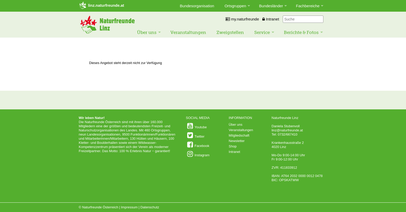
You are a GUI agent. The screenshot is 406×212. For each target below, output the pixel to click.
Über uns (146, 32)
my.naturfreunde (242, 19)
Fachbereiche (308, 6)
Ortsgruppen (235, 6)
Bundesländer (271, 6)
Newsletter (236, 141)
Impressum (129, 207)
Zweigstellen (230, 32)
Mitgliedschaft (239, 135)
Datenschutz (149, 207)
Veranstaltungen (188, 32)
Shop (232, 146)
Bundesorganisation (197, 6)
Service (262, 32)
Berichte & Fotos (301, 32)
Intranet (270, 19)
